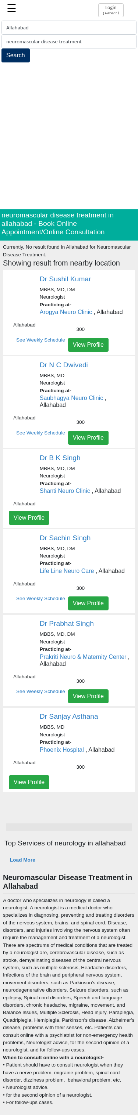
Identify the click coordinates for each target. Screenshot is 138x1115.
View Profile (88, 345)
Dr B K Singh (60, 458)
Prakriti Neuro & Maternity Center (83, 657)
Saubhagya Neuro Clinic (71, 398)
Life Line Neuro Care (67, 571)
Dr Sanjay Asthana (69, 716)
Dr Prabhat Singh (67, 623)
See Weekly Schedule (40, 340)
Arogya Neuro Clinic (66, 312)
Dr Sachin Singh (65, 538)
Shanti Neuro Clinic (65, 491)
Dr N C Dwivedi (64, 365)
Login (111, 9)
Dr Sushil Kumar (65, 279)
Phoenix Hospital (62, 750)
